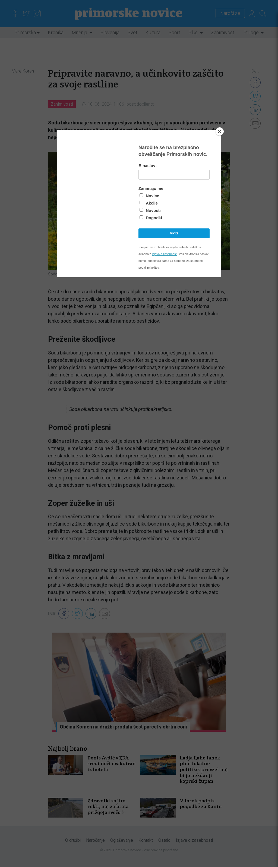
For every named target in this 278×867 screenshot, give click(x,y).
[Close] (220, 131)
